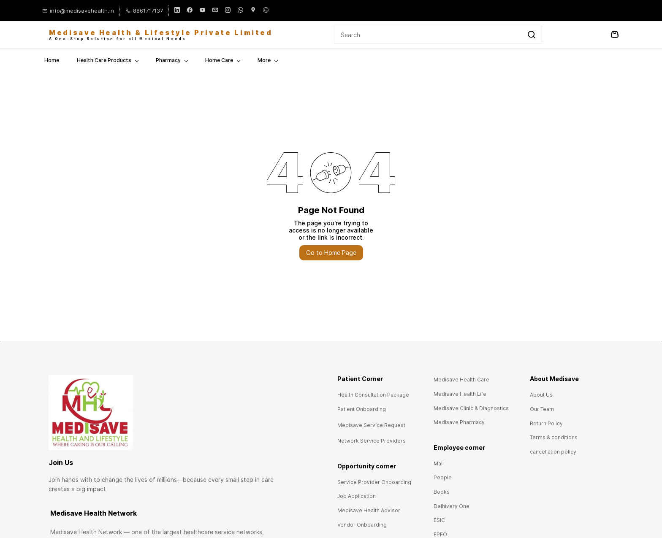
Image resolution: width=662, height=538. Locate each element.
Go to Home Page (331, 252)
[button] (373, 394)
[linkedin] (177, 10)
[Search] (427, 34)
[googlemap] (253, 10)
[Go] (530, 34)
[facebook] (190, 10)
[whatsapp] (240, 10)
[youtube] (202, 10)
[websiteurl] (266, 10)
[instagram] (228, 10)
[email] (215, 10)
